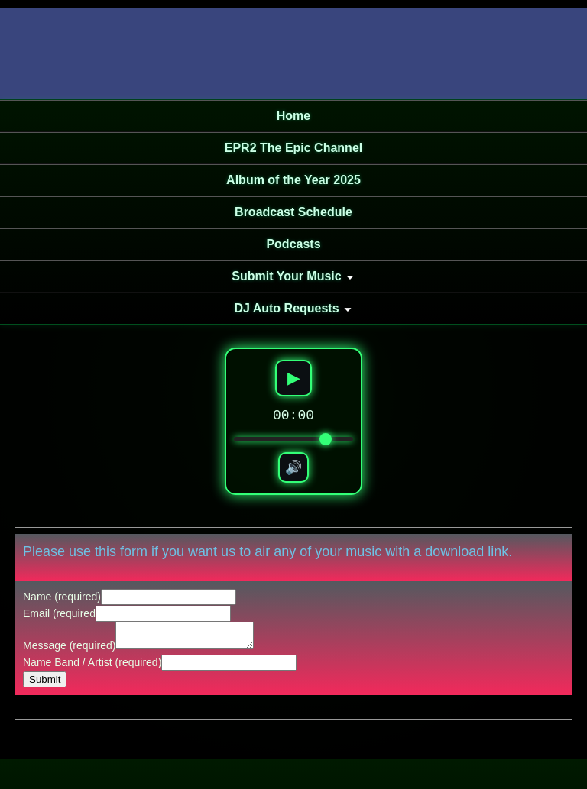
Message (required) (69, 650)
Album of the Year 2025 (293, 179)
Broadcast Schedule (293, 211)
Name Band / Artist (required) (92, 667)
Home (293, 115)
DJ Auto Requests (286, 308)
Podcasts (293, 244)
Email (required (59, 613)
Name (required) (62, 596)
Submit (44, 684)
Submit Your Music (286, 276)
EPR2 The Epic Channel (293, 147)
